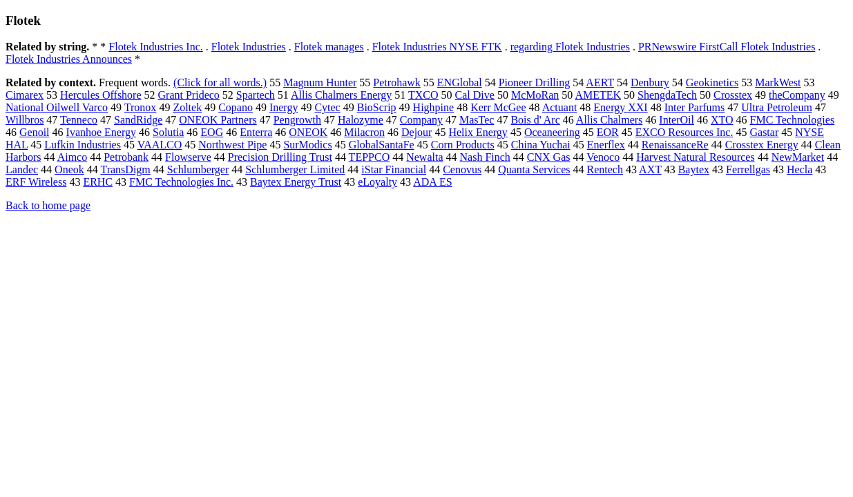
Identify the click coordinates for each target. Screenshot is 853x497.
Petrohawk (396, 82)
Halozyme (360, 120)
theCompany (797, 95)
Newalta (424, 157)
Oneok (69, 169)
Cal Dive (475, 95)
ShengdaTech (667, 95)
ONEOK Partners (217, 120)
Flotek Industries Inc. (155, 46)
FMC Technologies (792, 120)
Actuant (559, 107)
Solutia (168, 132)
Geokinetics (712, 82)
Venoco (603, 157)
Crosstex (732, 95)
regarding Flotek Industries (570, 46)
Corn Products (463, 144)
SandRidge (138, 120)
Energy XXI (620, 107)
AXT (650, 169)
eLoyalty (377, 182)
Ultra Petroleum (776, 107)
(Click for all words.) (220, 82)
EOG (211, 132)
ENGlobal (459, 82)
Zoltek (187, 107)
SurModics (307, 144)
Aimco (72, 157)
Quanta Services (534, 169)
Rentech (605, 169)
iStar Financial (393, 169)
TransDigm (125, 169)
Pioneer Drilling (535, 82)
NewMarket (797, 157)
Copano (235, 107)
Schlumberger (198, 169)
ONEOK (308, 132)
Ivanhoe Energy (101, 132)
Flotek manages (329, 46)
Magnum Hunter (319, 82)
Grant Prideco (189, 95)
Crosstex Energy (761, 144)
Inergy (283, 107)
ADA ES (432, 182)
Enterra (256, 132)
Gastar (763, 132)
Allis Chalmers (609, 120)
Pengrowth (297, 120)
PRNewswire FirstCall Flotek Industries (726, 46)
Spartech (255, 95)
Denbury (650, 82)
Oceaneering (552, 132)
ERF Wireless (36, 182)
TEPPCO (369, 157)
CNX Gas (549, 157)
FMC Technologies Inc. (181, 182)
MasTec (476, 120)
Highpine (433, 107)
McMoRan (535, 95)
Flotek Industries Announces (69, 59)
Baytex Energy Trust (295, 182)
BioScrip (376, 107)
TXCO (423, 95)
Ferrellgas (748, 169)
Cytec (327, 107)
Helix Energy (477, 132)
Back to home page (48, 205)
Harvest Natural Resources (695, 157)
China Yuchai (541, 144)
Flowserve (188, 157)
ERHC (98, 182)
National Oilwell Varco (57, 107)
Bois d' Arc (534, 120)
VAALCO (159, 144)
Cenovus (462, 169)
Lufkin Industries (82, 144)
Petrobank (126, 157)
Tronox (140, 107)
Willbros (25, 120)
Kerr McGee (498, 107)
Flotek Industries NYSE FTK (437, 46)
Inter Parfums (694, 107)
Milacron (364, 132)
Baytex (693, 169)
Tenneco (78, 120)
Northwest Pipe (232, 144)
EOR (608, 132)
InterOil (676, 120)
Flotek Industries (248, 46)
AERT (600, 82)
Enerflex (606, 144)
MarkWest (778, 82)
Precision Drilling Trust (280, 157)
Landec (22, 169)
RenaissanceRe (675, 144)
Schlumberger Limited (295, 169)
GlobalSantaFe (381, 144)
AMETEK (598, 95)
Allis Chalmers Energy (341, 95)
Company (421, 120)
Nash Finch (485, 157)
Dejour (416, 132)
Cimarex (25, 95)
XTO (722, 120)
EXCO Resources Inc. (684, 132)
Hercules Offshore (100, 95)
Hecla (799, 169)
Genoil (34, 132)
